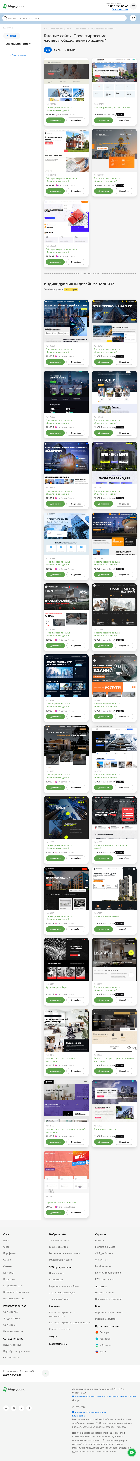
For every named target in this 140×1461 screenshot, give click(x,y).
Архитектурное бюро (56, 987)
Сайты (57, 49)
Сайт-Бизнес (10, 1324)
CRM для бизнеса (104, 1253)
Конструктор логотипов (108, 1272)
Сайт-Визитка (10, 1311)
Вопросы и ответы (13, 1285)
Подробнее (76, 120)
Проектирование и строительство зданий (111, 847)
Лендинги (70, 49)
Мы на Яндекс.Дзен (105, 1318)
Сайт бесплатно (11, 1357)
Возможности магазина (16, 1292)
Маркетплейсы (58, 1343)
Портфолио (9, 1253)
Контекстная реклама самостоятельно (70, 1322)
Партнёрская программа (16, 1351)
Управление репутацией (62, 1292)
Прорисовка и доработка (108, 1299)
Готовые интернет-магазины (64, 1253)
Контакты (8, 1272)
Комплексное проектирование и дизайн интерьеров (114, 1059)
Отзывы (7, 1266)
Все (48, 49)
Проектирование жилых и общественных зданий (59, 109)
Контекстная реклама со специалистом (62, 1314)
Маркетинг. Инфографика (108, 1312)
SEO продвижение (60, 1267)
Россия (101, 1351)
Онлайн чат (101, 1259)
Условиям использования (122, 1396)
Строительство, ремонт (17, 43)
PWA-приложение (104, 1279)
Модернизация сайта (60, 1259)
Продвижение (56, 1273)
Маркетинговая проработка (64, 1286)
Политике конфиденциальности (89, 1396)
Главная (99, 1240)
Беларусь (102, 1332)
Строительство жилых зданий (61, 1202)
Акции (53, 1336)
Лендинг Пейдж (11, 1318)
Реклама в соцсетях (59, 1328)
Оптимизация (56, 1279)
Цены (6, 1240)
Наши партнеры (12, 1344)
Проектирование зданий (106, 916)
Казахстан (102, 1338)
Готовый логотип (104, 1292)
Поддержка (9, 1279)
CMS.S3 (7, 1259)
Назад (11, 35)
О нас (6, 1246)
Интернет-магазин (13, 1331)
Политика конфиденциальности (89, 1411)
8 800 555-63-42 (118, 6)
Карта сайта (78, 1415)
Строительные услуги (105, 1129)
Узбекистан (103, 1345)
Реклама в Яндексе (105, 1246)
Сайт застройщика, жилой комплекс (112, 107)
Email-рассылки (103, 1266)
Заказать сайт (120, 9)
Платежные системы (14, 1298)
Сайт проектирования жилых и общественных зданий (61, 179)
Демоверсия (55, 120)
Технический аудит (59, 1299)
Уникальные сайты (59, 1240)
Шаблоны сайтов (58, 1246)
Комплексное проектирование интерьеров (61, 1059)
